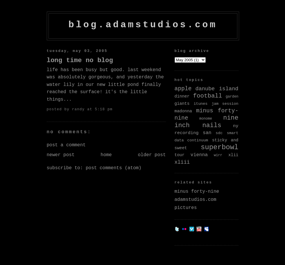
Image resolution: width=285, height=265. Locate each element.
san (207, 133)
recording (187, 133)
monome (205, 119)
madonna (183, 111)
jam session (224, 104)
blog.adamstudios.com (142, 24)
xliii (182, 162)
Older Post (152, 155)
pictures (186, 207)
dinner (182, 96)
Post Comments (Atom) (113, 168)
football (207, 96)
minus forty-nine (197, 191)
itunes (200, 104)
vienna (199, 155)
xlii (233, 155)
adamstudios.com (195, 199)
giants (182, 103)
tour (180, 155)
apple (183, 89)
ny (235, 126)
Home (106, 155)
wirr (218, 155)
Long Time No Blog (80, 60)
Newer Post (61, 155)
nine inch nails (207, 121)
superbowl (220, 147)
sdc (219, 133)
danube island (216, 89)
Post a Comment (66, 145)
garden (232, 97)
